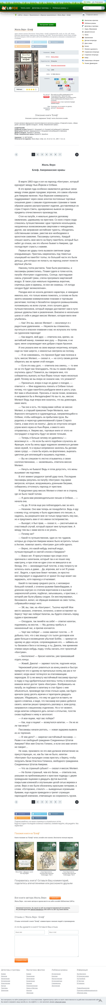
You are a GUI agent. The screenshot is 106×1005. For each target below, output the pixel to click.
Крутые (3, 986)
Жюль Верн (54, 57)
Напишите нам (55, 102)
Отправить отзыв (21, 961)
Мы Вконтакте (40, 46)
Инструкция (60, 108)
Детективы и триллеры (40, 8)
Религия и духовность (91, 49)
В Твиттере (39, 42)
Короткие (54, 976)
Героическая (30, 976)
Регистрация (99, 2)
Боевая (28, 974)
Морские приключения (58, 66)
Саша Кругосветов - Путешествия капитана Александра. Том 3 (69, 874)
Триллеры (4, 988)
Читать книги (25, 8)
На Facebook (22, 42)
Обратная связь (82, 993)
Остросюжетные (57, 981)
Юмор (86, 57)
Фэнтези (29, 991)
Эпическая (29, 993)
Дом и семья (88, 43)
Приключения (89, 37)
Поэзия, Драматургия (91, 63)
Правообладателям (83, 988)
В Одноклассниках (24, 46)
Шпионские (4, 991)
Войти (88, 2)
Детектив (4, 976)
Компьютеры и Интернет (92, 60)
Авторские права (47, 25)
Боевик (3, 974)
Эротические (56, 986)
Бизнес (87, 46)
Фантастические (57, 979)
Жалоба (46, 97)
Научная (29, 983)
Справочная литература (92, 52)
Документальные (90, 32)
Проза (86, 34)
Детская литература (91, 40)
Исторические (5, 981)
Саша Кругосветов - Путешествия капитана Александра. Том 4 (47, 874)
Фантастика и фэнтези (91, 20)
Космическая (30, 981)
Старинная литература (91, 55)
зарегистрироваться (37, 910)
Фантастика (6, 13)
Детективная (30, 979)
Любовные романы (59, 8)
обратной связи (60, 1002)
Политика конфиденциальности (87, 991)
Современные (56, 983)
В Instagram (57, 42)
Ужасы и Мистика (32, 988)
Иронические (5, 979)
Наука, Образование (91, 29)
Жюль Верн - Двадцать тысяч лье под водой (24, 873)
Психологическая (31, 986)
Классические (5, 983)
